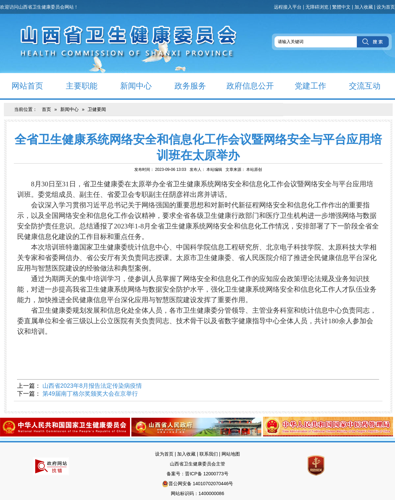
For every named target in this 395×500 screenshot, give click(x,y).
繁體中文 (341, 7)
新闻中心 (130, 85)
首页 (46, 109)
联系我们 (208, 454)
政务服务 (184, 85)
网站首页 (21, 85)
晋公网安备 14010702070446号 (201, 483)
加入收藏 (364, 7)
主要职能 (75, 85)
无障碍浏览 (317, 7)
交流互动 (359, 85)
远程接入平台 (288, 7)
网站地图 (231, 454)
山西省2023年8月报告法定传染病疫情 (92, 385)
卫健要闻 (97, 109)
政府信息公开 (245, 85)
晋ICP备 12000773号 (206, 473)
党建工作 (304, 85)
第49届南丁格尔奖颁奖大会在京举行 (90, 393)
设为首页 (386, 7)
